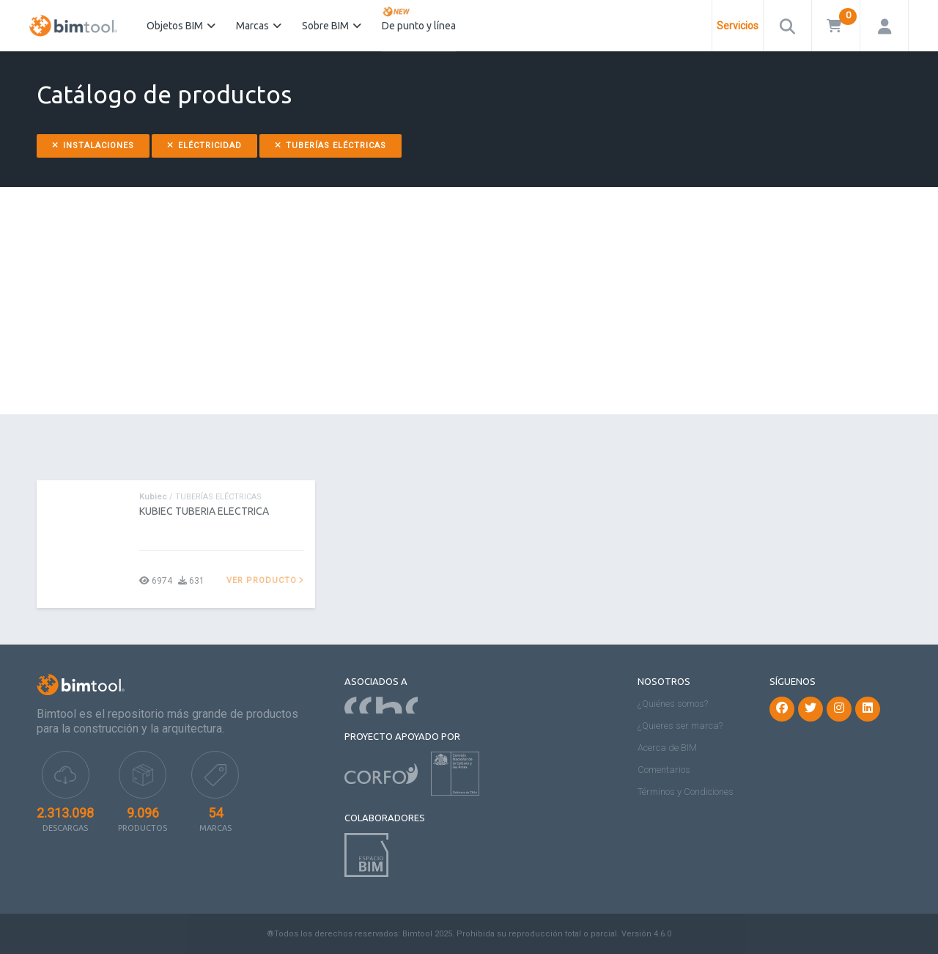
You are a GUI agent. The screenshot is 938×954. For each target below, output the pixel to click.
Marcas (258, 26)
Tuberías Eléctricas (330, 145)
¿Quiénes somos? (673, 703)
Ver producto (265, 580)
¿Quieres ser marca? (680, 725)
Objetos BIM (181, 26)
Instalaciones (93, 145)
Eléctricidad (204, 145)
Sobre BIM (331, 26)
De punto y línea (419, 18)
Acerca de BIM (667, 747)
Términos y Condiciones (686, 791)
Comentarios (664, 769)
